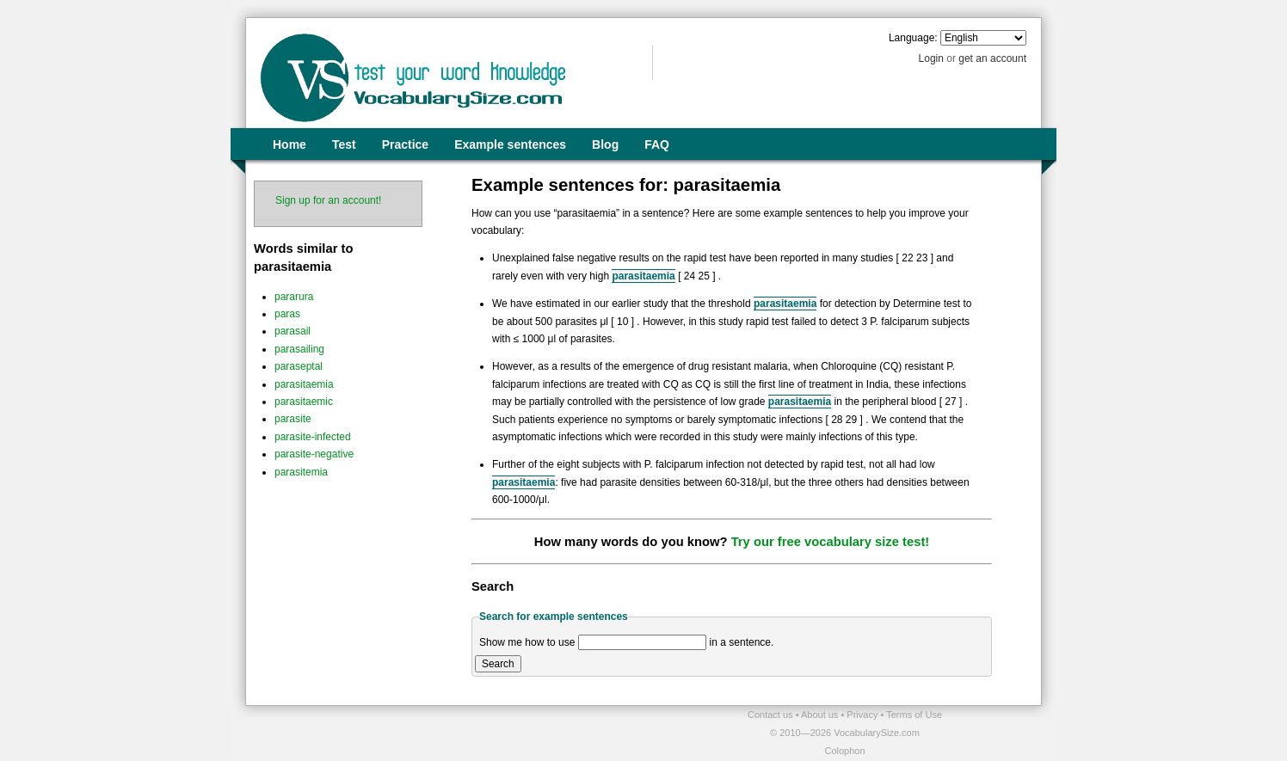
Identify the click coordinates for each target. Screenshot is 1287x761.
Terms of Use (914, 714)
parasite (292, 419)
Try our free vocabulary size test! (830, 542)
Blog (605, 144)
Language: (913, 38)
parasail (292, 331)
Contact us (772, 714)
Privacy (863, 714)
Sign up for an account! (328, 200)
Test (344, 144)
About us (821, 714)
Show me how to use (527, 642)
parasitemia (301, 472)
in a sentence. (742, 642)
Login (931, 58)
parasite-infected (312, 437)
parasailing (299, 349)
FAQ (656, 144)
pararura (293, 297)
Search (498, 664)
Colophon (844, 751)
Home (289, 144)
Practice (405, 144)
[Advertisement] (446, 732)
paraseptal (298, 366)
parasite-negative (314, 454)
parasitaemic (303, 402)
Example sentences (510, 144)
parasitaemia (304, 384)
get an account (992, 58)
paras (287, 314)
